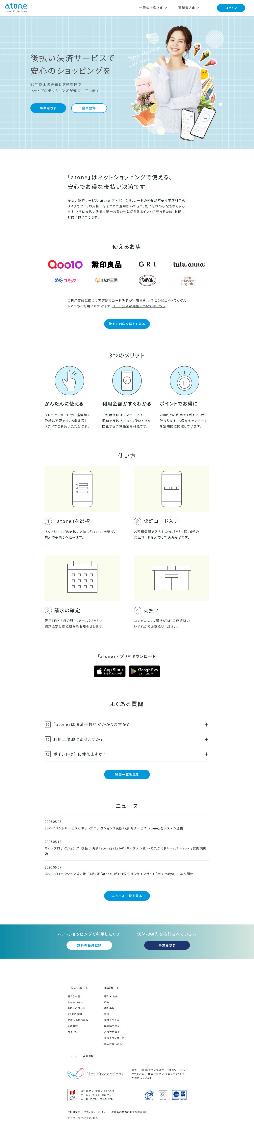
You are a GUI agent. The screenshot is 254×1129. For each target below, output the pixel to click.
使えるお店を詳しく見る (127, 324)
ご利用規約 (74, 1112)
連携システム (111, 1020)
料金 (107, 1002)
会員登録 (89, 108)
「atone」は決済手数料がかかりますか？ (130, 724)
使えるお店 (73, 996)
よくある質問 (74, 1014)
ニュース (72, 1056)
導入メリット (111, 996)
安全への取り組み (77, 1020)
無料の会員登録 (89, 945)
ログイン (231, 8)
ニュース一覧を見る (127, 896)
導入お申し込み (113, 1044)
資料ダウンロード (114, 1038)
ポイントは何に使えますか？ (130, 754)
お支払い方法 (75, 1002)
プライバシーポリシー (96, 1112)
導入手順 (109, 1008)
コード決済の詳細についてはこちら (138, 306)
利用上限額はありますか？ (130, 739)
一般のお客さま (77, 988)
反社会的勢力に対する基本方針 (129, 1112)
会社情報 (88, 1056)
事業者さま (48, 108)
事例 (107, 1014)
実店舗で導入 (112, 1026)
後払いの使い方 (76, 1008)
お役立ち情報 (112, 1032)
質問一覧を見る (127, 774)
